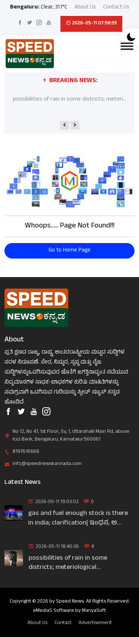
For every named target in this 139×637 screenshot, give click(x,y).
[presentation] (64, 125)
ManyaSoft (94, 611)
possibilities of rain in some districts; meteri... (69, 99)
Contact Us (116, 8)
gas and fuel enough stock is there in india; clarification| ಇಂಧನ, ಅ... (78, 518)
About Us (85, 8)
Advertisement (95, 623)
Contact (63, 623)
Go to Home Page (69, 250)
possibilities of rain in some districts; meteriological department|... (68, 563)
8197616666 (26, 452)
